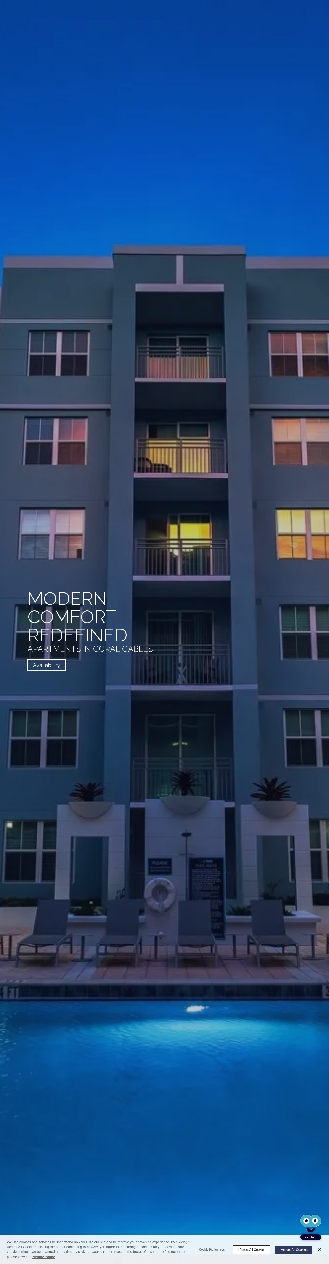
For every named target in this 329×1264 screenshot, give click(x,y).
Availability (46, 665)
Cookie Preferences (212, 1249)
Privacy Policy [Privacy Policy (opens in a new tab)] (43, 1257)
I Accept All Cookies (293, 1249)
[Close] (319, 1249)
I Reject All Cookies (251, 1249)
